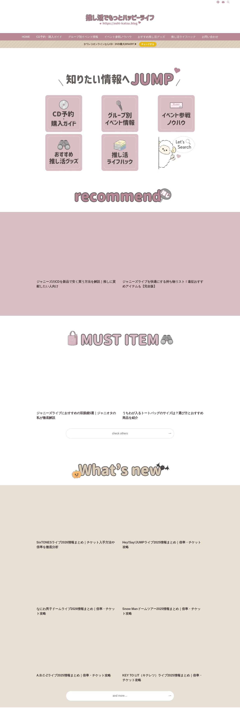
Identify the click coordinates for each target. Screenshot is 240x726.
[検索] (228, 2)
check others (120, 433)
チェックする (147, 44)
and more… (120, 695)
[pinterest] (218, 2)
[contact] (223, 2)
